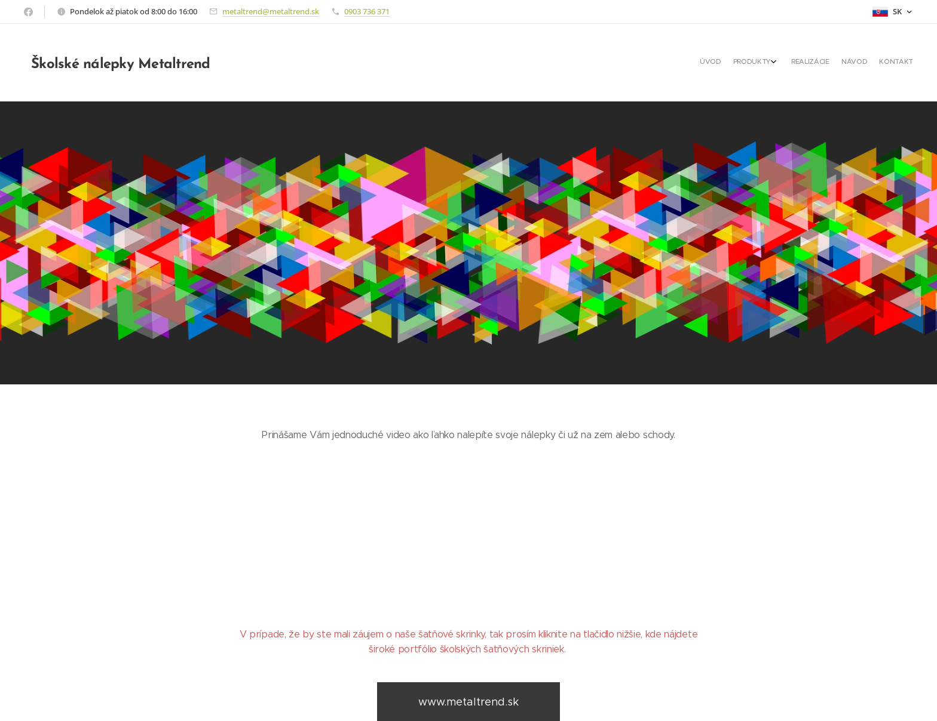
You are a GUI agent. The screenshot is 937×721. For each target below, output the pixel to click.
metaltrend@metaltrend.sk (270, 11)
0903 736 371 (367, 11)
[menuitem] (857, 63)
